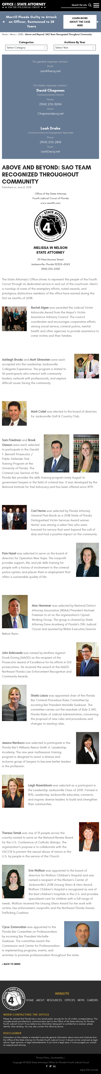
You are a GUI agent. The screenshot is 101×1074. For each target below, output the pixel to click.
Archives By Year (74, 42)
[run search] (89, 5)
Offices (70, 1000)
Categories (26, 42)
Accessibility (57, 1057)
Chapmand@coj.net (51, 113)
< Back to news (11, 964)
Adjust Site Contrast (89, 1070)
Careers (92, 1000)
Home (30, 1000)
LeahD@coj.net (50, 151)
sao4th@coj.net (50, 71)
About (40, 1000)
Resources (54, 1000)
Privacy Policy (42, 1057)
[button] (3, 21)
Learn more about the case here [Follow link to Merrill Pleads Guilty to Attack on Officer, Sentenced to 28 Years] (79, 22)
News (81, 1000)
